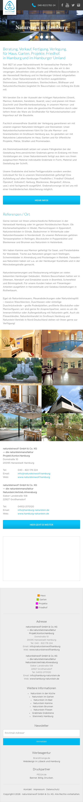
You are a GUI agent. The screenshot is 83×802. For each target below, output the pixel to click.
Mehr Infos (41, 200)
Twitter (73, 5)
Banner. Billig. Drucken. (41, 778)
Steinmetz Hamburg (43, 716)
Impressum (39, 790)
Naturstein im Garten (43, 697)
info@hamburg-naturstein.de (33, 510)
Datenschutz (52, 790)
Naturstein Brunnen (43, 707)
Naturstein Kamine (42, 703)
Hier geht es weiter (41, 524)
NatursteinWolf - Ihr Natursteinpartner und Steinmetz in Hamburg (9, 7)
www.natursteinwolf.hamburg (34, 477)
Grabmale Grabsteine (43, 713)
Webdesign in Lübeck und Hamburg (41, 761)
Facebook (62, 5)
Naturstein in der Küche (43, 694)
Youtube (67, 5)
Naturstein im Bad (43, 700)
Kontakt (28, 790)
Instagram (78, 5)
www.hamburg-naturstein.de (33, 514)
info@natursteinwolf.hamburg (34, 474)
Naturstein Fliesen (43, 710)
